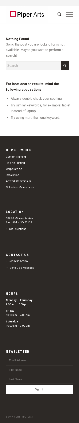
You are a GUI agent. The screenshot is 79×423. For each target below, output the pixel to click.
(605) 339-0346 (18, 261)
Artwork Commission (19, 181)
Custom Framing (16, 156)
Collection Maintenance (20, 187)
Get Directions (17, 228)
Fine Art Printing (15, 162)
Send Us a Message (22, 267)
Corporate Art (14, 168)
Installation (12, 175)
